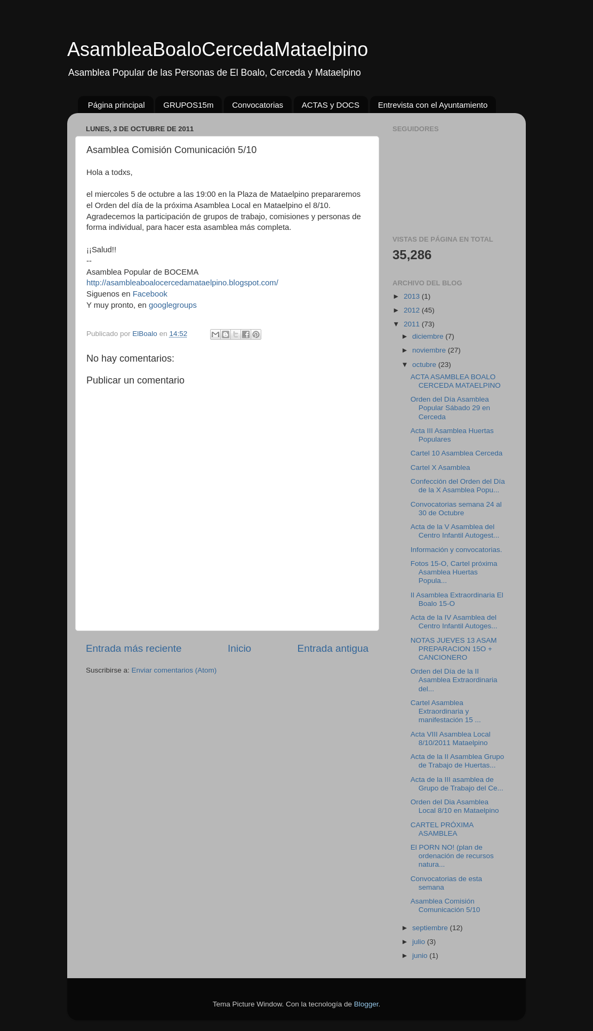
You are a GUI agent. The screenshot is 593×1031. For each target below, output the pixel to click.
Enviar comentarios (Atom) (174, 670)
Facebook (150, 294)
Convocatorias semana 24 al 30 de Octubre (456, 508)
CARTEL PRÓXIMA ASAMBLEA (442, 829)
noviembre (430, 350)
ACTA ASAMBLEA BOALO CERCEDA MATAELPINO (456, 381)
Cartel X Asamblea (440, 467)
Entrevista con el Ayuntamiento (433, 104)
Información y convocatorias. (456, 550)
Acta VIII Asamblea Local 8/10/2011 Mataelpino (451, 738)
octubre (425, 365)
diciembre (428, 336)
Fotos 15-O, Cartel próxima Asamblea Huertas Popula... (454, 572)
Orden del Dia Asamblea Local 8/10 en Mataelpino (455, 806)
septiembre (431, 928)
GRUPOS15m (188, 104)
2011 (413, 324)
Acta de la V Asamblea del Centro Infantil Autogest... (455, 531)
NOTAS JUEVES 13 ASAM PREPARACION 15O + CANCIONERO (454, 648)
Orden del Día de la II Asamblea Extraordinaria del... (454, 679)
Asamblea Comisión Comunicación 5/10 (445, 905)
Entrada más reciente (134, 648)
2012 (413, 310)
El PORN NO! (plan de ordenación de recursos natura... (452, 855)
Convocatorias (257, 104)
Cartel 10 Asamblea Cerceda (457, 453)
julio (419, 942)
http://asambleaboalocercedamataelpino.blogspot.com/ (182, 282)
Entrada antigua (333, 648)
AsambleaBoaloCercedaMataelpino (217, 49)
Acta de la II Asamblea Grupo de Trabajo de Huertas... (457, 761)
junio (420, 956)
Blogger (366, 1004)
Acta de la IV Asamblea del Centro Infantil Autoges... (454, 621)
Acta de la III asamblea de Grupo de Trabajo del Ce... (457, 784)
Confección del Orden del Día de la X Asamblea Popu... (458, 485)
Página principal (116, 104)
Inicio (239, 648)
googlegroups (173, 305)
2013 (413, 296)
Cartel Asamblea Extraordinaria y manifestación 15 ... (446, 711)
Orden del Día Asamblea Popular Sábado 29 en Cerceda (450, 407)
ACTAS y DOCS (330, 104)
